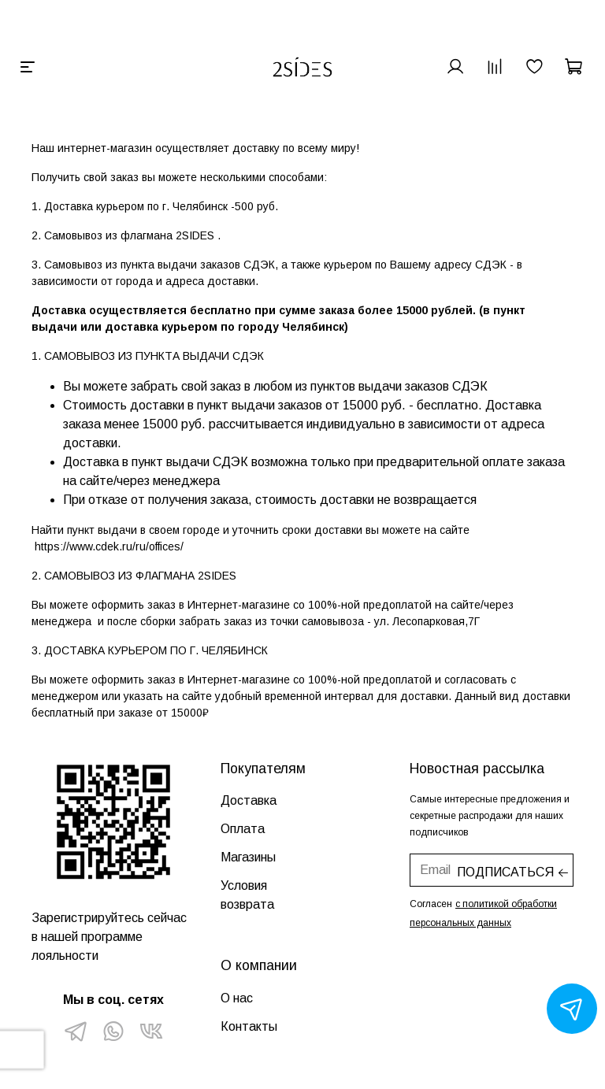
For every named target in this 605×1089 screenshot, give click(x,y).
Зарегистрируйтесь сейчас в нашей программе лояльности (109, 936)
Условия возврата (247, 895)
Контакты (249, 1026)
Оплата (243, 828)
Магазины (248, 857)
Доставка (249, 800)
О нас (237, 998)
